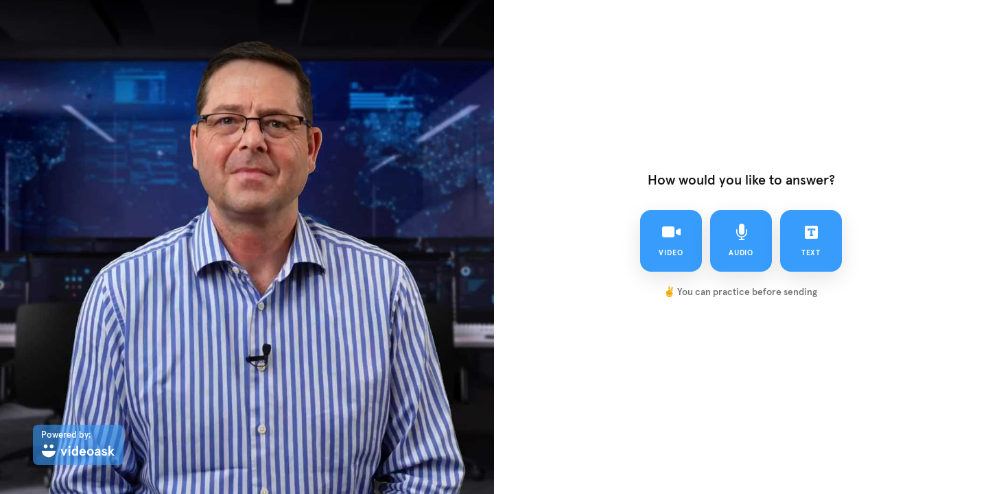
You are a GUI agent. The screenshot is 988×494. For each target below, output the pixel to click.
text (811, 240)
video (671, 240)
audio (741, 240)
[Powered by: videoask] (78, 445)
